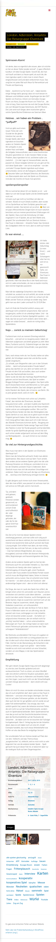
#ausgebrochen (11, 44)
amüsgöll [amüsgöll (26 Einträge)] (32, 857)
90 (29, 788)
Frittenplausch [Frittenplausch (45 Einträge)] (22, 868)
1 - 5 (29, 784)
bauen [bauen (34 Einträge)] (43, 861)
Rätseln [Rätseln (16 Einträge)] (27, 891)
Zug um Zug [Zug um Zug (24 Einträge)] (18, 903)
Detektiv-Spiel (33, 809)
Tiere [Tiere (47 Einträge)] (9, 899)
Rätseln (35, 811)
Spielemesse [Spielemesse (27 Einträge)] (28, 895)
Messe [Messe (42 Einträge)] (41, 882)
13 (31, 793)
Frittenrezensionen (32, 44)
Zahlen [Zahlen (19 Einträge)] (8, 903)
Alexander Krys (33, 797)
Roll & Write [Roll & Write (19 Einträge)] (10, 891)
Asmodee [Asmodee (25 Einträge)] (25, 861)
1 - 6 (33, 784)
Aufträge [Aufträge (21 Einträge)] (34, 861)
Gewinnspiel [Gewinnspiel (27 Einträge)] (11, 874)
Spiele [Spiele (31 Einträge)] (18, 895)
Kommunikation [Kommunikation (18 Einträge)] (11, 879)
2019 (38, 780)
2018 (34, 780)
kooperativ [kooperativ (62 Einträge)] (26, 878)
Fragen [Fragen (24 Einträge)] (9, 869)
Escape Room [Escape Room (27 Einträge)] (26, 865)
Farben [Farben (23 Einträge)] (44, 865)
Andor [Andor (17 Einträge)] (40, 858)
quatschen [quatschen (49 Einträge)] (35, 886)
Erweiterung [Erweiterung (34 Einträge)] (12, 865)
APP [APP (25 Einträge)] (17, 861)
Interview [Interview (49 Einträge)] (30, 873)
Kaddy (9, 47)
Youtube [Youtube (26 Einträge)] (44, 899)
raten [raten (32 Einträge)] (46, 886)
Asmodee (31, 805)
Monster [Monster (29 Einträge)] (10, 887)
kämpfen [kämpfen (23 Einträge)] (32, 883)
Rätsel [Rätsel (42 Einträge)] (19, 890)
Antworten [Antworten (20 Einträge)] (10, 861)
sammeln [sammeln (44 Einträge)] (37, 890)
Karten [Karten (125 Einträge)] (42, 873)
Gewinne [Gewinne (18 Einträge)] (44, 869)
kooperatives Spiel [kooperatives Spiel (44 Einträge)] (16, 882)
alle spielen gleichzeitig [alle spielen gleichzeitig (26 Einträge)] (16, 857)
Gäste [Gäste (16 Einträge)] (21, 874)
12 (29, 793)
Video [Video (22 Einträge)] (16, 900)
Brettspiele (21, 44)
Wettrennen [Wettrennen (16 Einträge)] (23, 900)
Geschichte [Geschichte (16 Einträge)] (35, 869)
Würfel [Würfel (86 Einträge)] (34, 899)
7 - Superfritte (43, 815)
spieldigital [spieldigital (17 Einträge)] (9, 895)
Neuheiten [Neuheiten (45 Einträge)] (21, 886)
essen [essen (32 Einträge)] (37, 865)
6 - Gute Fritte (32, 815)
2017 (29, 780)
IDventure (31, 801)
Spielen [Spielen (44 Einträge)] (40, 894)
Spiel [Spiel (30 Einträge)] (46, 891)
